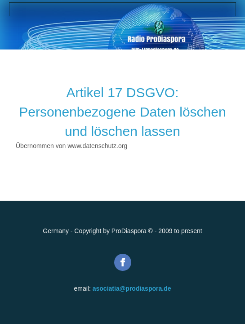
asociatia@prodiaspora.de (132, 288)
